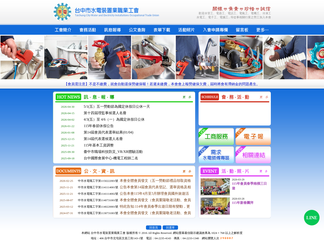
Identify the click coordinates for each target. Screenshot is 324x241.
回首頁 (153, 227)
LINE (311, 217)
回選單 (170, 227)
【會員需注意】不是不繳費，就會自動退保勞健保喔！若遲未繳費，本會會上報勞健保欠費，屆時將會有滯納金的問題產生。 (162, 84)
